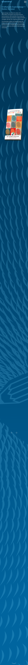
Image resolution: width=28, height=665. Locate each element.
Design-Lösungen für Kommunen (9, 23)
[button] (2, 663)
